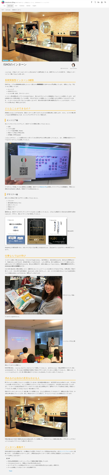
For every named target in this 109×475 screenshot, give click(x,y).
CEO (16, 5)
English (34, 5)
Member (28, 5)
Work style (10, 5)
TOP (3, 9)
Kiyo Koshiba (73, 68)
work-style (8, 9)
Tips (4, 5)
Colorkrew (21, 5)
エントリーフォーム (65, 451)
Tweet (10, 471)
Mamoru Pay (43, 187)
